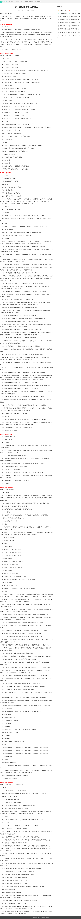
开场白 (26, 1)
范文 (22, 1)
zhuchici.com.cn (42, 917)
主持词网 (17, 1)
